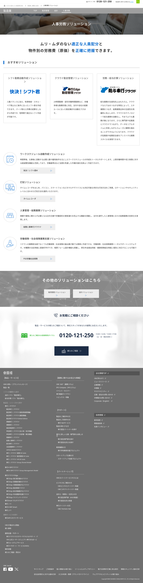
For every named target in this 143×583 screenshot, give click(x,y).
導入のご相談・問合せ (13, 552)
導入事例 (8, 528)
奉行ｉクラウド (10, 406)
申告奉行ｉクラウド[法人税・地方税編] (19, 431)
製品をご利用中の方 (63, 419)
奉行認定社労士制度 (65, 501)
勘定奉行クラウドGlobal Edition (17, 418)
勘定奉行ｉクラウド (12, 409)
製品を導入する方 (62, 426)
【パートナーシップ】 (65, 472)
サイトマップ (38, 569)
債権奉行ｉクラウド (12, 421)
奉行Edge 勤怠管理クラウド (15, 488)
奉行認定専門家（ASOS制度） (68, 497)
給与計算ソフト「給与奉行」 (15, 398)
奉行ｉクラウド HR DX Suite (15, 459)
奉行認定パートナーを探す (67, 429)
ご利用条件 (50, 569)
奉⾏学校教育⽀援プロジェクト (69, 450)
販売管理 (45, 11)
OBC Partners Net (64, 509)
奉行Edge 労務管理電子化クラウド (17, 485)
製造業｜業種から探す (33, 5)
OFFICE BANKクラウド (13, 450)
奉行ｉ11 (8, 504)
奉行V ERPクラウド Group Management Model (22, 470)
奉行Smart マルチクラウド (14, 500)
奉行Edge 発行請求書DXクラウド (17, 478)
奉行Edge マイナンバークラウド (17, 497)
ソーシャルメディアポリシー (85, 569)
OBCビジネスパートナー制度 (68, 486)
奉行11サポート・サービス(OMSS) (17, 546)
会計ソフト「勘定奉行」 (13, 395)
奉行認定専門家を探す (66, 439)
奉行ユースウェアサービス (15, 542)
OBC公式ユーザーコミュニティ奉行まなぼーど (21, 539)
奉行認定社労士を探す (66, 442)
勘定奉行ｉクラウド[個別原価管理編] (18, 412)
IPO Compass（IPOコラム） (66, 387)
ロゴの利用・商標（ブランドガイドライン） (74, 574)
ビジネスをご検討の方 (64, 483)
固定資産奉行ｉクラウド (14, 428)
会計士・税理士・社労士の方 (66, 494)
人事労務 (66, 11)
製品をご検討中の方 (63, 416)
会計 (56, 11)
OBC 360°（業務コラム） (65, 384)
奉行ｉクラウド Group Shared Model (18, 462)
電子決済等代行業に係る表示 (108, 569)
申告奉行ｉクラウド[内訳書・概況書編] (19, 434)
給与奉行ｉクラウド (12, 443)
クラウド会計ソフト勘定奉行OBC (14, 5)
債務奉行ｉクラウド (12, 425)
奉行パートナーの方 (63, 505)
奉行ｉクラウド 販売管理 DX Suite (17, 456)
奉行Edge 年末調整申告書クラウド (17, 494)
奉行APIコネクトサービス (14, 518)
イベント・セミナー (63, 391)
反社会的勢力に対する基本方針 (45, 574)
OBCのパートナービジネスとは (67, 478)
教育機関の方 (61, 447)
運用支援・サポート (12, 533)
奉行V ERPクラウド (11, 467)
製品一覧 (6, 387)
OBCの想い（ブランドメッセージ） (15, 384)
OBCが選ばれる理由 (12, 525)
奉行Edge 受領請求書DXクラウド (17, 481)
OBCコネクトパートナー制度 (68, 489)
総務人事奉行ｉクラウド (14, 440)
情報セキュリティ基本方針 (130, 569)
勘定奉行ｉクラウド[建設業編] (16, 415)
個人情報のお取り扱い (64, 569)
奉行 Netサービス (64, 423)
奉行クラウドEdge (11, 475)
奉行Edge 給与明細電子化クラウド (17, 491)
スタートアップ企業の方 (65, 455)
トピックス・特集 (62, 397)
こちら (132, 1)
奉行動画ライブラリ (63, 394)
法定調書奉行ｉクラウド (14, 447)
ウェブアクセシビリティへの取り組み (106, 574)
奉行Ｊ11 (8, 510)
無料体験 (8, 549)
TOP (35, 11)
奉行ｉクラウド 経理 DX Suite (16, 453)
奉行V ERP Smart (11, 507)
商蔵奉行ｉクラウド (12, 437)
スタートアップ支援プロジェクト (69, 459)
